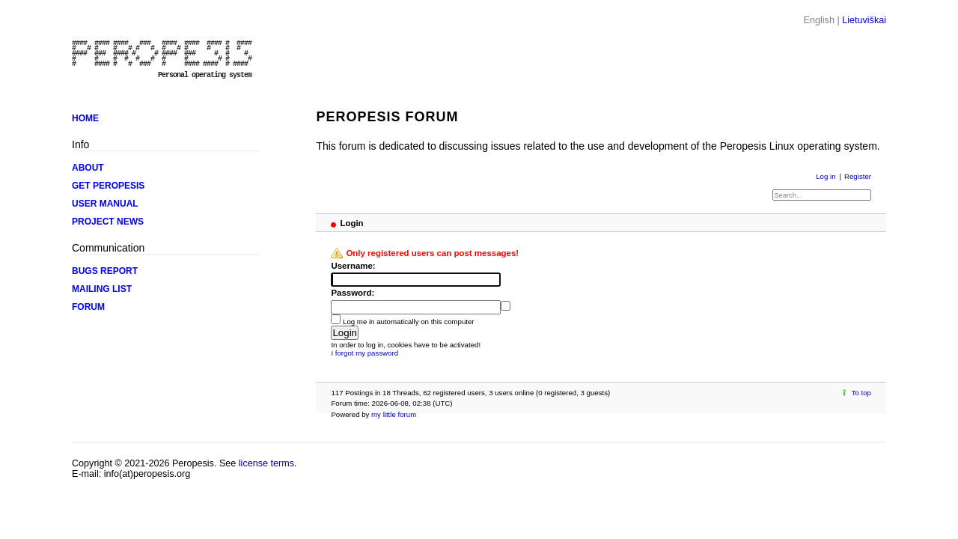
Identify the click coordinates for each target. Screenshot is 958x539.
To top (861, 393)
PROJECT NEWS (108, 221)
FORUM (88, 307)
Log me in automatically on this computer (409, 321)
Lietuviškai (864, 20)
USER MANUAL (105, 203)
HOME (85, 118)
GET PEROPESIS (108, 185)
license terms (266, 463)
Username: (353, 265)
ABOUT (88, 167)
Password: (352, 292)
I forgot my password (364, 353)
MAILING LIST (102, 289)
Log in (825, 176)
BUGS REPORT (105, 271)
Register (857, 176)
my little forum (393, 414)
